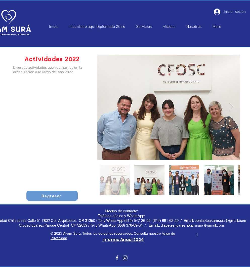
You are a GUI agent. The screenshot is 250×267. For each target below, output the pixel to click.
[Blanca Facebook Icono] (117, 258)
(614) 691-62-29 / (168, 220)
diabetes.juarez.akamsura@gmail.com (192, 225)
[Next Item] (231, 107)
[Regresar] (52, 196)
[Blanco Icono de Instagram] (125, 258)
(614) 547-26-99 (137, 220)
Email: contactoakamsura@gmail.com (215, 220)
